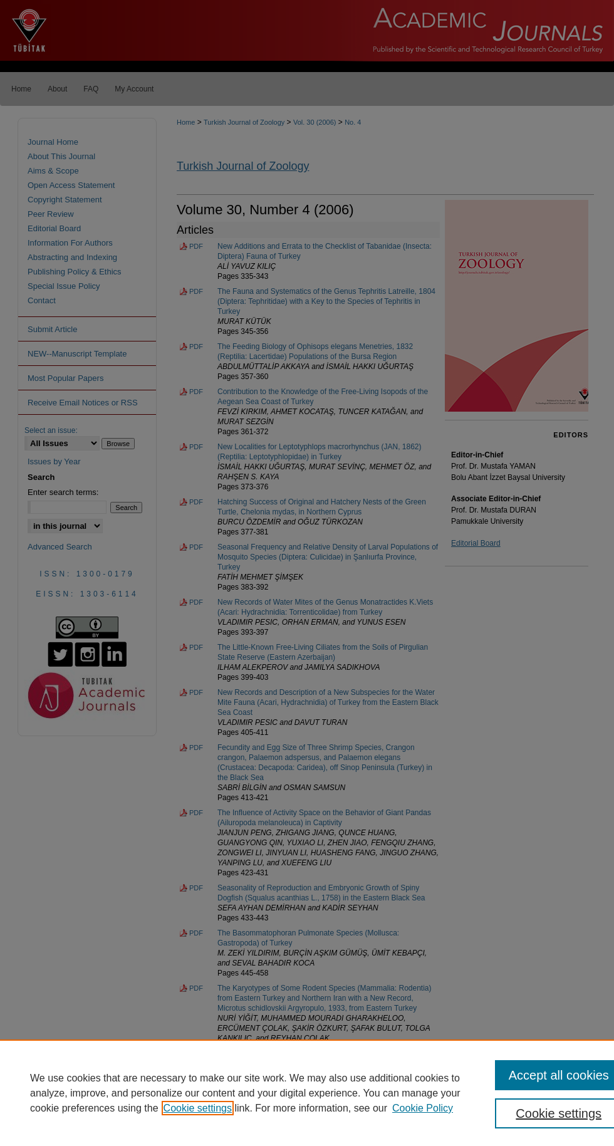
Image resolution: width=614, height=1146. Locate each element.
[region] (307, 1092)
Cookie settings (198, 1108)
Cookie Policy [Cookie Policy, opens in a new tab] (422, 1108)
